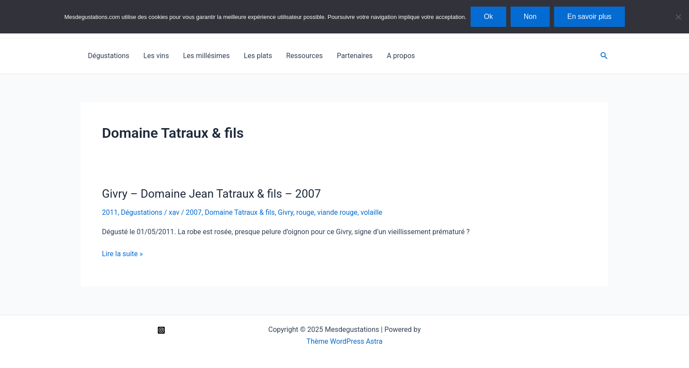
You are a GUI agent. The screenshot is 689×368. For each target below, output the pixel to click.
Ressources (304, 56)
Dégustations (108, 56)
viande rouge (337, 212)
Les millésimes (206, 56)
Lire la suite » (122, 254)
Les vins (156, 56)
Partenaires (355, 56)
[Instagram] (161, 330)
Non (530, 16)
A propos (401, 56)
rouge (305, 212)
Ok (488, 16)
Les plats (258, 56)
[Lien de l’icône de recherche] (604, 55)
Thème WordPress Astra (345, 341)
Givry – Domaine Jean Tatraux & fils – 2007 (211, 193)
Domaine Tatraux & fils (240, 212)
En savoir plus (589, 16)
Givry (285, 212)
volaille (372, 212)
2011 (110, 212)
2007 (194, 212)
